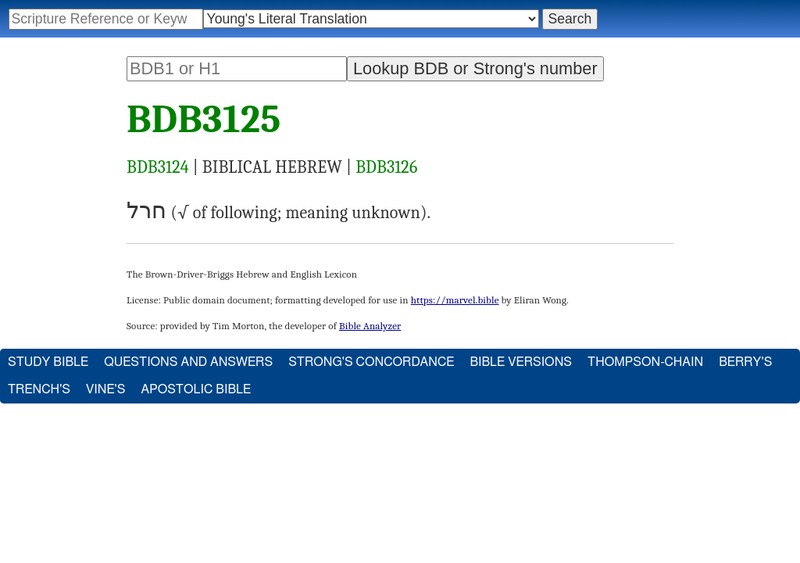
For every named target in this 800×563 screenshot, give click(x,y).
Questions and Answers (188, 362)
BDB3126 (386, 167)
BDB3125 (203, 119)
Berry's (745, 362)
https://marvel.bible (455, 300)
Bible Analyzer (370, 326)
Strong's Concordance (371, 362)
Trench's (39, 389)
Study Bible (48, 362)
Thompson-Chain (645, 362)
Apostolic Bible (196, 389)
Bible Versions (521, 362)
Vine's (105, 389)
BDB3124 (158, 167)
